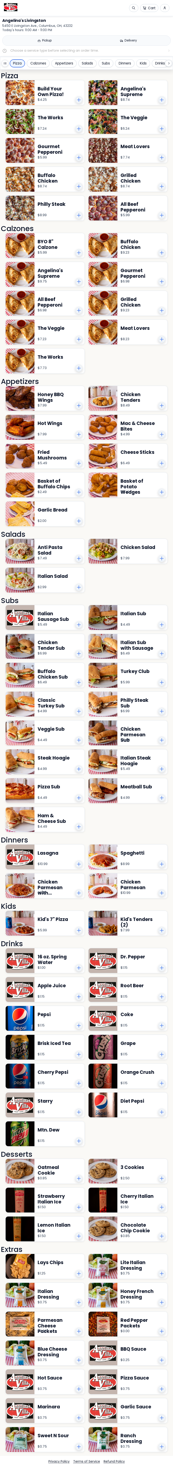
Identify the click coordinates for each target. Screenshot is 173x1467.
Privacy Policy (59, 1461)
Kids (143, 63)
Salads (87, 63)
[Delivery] (128, 40)
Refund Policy (114, 1461)
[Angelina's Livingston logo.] (11, 7)
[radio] (44, 40)
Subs (106, 63)
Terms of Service (86, 1461)
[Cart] (149, 8)
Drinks (160, 63)
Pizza (17, 63)
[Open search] (133, 8)
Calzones (38, 63)
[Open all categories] (5, 63)
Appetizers (64, 63)
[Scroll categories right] (168, 63)
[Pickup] (44, 40)
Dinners (125, 63)
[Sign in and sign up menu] (164, 8)
